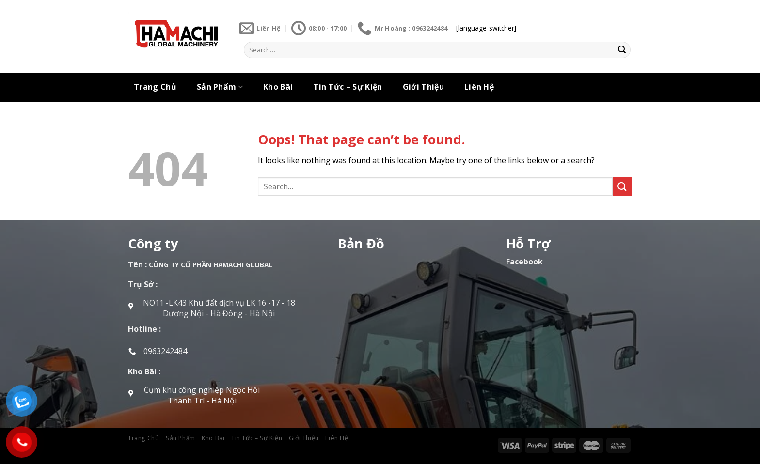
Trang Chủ (155, 87)
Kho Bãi (278, 87)
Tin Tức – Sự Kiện (347, 87)
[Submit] (622, 50)
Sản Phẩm (220, 87)
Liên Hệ (479, 87)
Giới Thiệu (423, 87)
